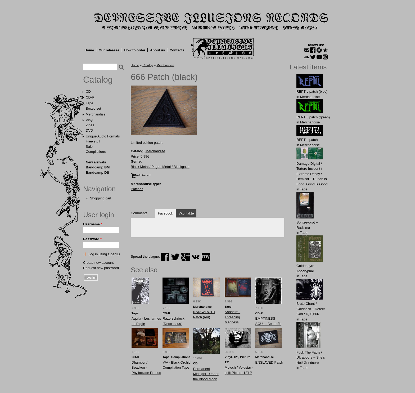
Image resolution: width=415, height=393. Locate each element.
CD (88, 91)
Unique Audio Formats (103, 136)
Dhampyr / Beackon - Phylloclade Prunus (146, 367)
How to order (134, 50)
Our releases (109, 50)
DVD (89, 130)
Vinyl (89, 120)
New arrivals (96, 162)
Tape (89, 103)
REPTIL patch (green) (313, 117)
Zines (90, 125)
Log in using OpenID (104, 254)
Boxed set (93, 108)
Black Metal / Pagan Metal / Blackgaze (160, 167)
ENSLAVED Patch (269, 362)
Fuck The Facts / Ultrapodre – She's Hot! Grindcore (310, 357)
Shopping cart (100, 198)
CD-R (90, 97)
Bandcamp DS (97, 173)
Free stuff (93, 141)
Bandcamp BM (98, 167)
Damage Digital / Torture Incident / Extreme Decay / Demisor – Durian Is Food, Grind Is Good (312, 174)
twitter (175, 257)
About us (157, 50)
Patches (137, 189)
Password (92, 239)
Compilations (96, 152)
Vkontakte (186, 213)
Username (92, 224)
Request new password (101, 268)
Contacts (177, 50)
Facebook (165, 213)
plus (185, 257)
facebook (165, 257)
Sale (89, 147)
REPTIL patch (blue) (311, 91)
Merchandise (95, 114)
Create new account (98, 263)
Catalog (98, 79)
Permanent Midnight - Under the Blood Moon (206, 374)
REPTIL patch (307, 140)
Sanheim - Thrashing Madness (232, 317)
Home (89, 50)
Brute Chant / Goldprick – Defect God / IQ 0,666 (310, 309)
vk (195, 257)
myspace (206, 257)
